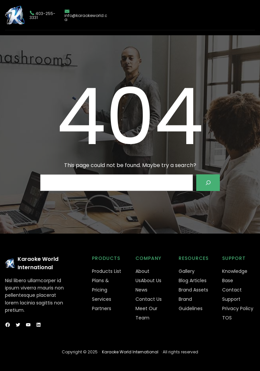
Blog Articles (193, 280)
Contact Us (148, 299)
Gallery (187, 271)
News (141, 289)
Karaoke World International (130, 352)
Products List (106, 271)
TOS (227, 317)
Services (101, 299)
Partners (101, 308)
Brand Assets (193, 289)
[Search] (208, 182)
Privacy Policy (237, 308)
